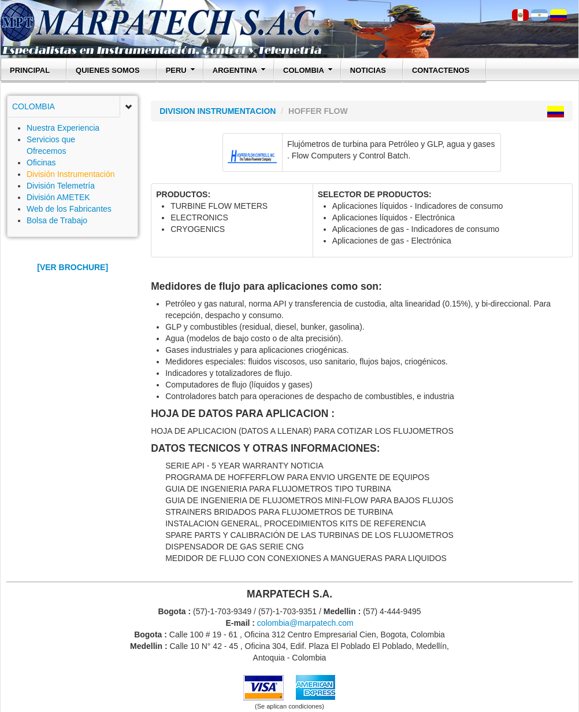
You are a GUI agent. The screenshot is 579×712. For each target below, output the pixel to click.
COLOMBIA (308, 70)
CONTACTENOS (440, 70)
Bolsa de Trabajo (57, 220)
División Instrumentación (71, 174)
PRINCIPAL (30, 70)
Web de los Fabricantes (69, 208)
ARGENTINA (239, 70)
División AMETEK (58, 197)
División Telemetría (61, 185)
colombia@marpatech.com (305, 623)
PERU (180, 70)
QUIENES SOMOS (108, 70)
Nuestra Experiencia (63, 127)
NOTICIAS (368, 70)
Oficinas (41, 162)
